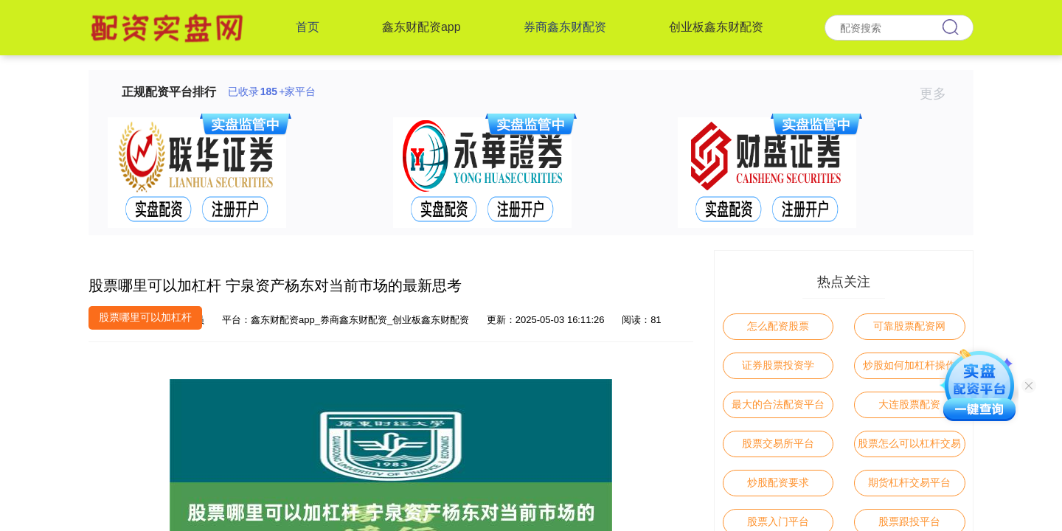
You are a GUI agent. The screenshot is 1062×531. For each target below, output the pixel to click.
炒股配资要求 (778, 482)
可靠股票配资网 (909, 326)
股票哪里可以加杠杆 (145, 317)
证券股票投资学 (778, 365)
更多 (939, 93)
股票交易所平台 (778, 443)
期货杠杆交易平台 (909, 482)
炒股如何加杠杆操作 (909, 365)
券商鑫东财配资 (565, 27)
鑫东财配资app (421, 27)
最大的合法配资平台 (778, 404)
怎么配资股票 (778, 326)
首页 (307, 27)
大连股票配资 (909, 404)
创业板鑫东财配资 (716, 27)
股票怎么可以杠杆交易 (909, 443)
